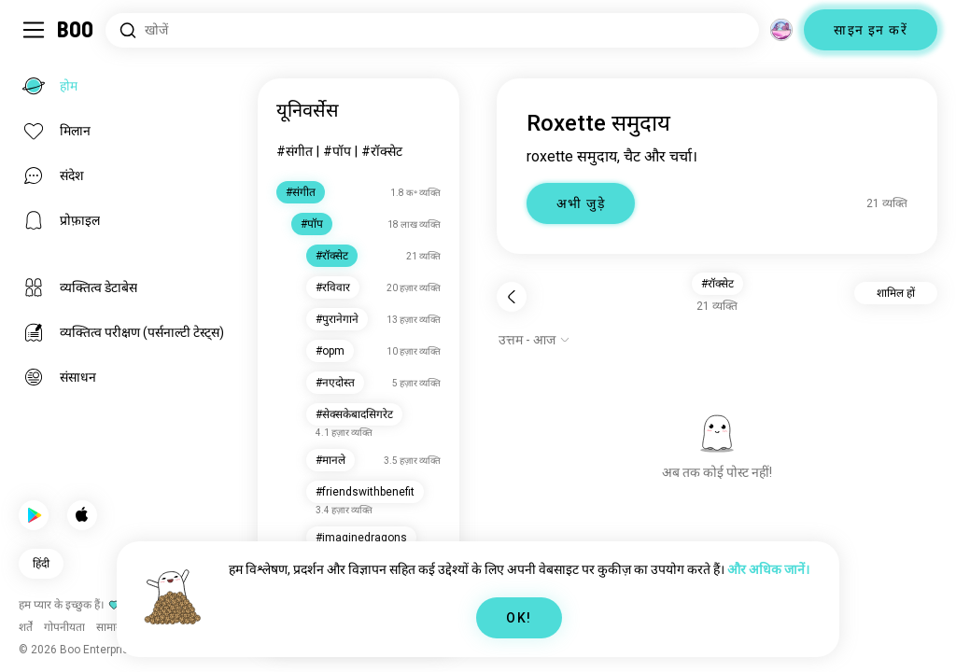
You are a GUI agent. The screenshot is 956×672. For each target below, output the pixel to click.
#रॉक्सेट (381, 151)
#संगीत (294, 151)
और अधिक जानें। (768, 569)
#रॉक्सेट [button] (717, 283)
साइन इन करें (870, 29)
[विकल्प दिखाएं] (534, 340)
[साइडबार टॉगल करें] (34, 30)
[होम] (76, 30)
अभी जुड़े (580, 203)
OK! (518, 617)
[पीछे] (512, 297)
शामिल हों (896, 293)
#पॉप (337, 151)
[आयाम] (781, 30)
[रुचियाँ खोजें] (432, 30)
